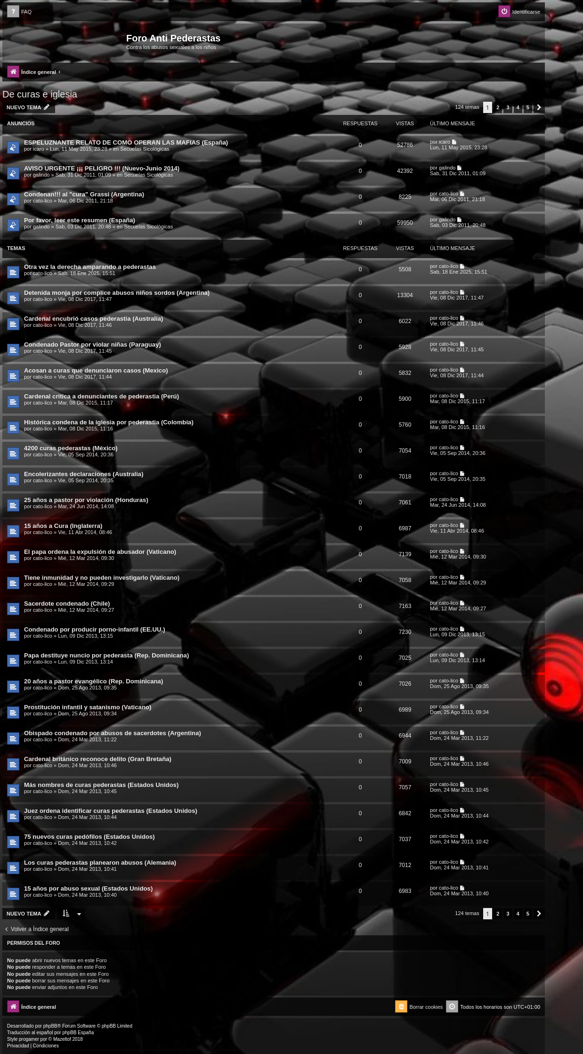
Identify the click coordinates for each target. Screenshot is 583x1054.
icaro (38, 149)
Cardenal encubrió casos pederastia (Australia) (93, 318)
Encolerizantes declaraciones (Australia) (84, 474)
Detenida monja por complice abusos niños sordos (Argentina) (117, 292)
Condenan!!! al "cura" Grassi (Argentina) (84, 194)
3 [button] (507, 107)
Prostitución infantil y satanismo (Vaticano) (87, 707)
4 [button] (518, 107)
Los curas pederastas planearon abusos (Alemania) (100, 862)
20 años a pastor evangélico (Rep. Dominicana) (93, 681)
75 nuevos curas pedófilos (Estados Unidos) (89, 836)
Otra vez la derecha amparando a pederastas (90, 266)
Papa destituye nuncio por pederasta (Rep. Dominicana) (106, 655)
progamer (29, 1039)
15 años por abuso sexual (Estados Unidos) (88, 888)
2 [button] (497, 107)
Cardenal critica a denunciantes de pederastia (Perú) (101, 396)
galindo (41, 175)
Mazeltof (62, 1039)
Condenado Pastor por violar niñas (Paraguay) (92, 344)
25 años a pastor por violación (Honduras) (86, 499)
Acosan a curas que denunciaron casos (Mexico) (96, 370)
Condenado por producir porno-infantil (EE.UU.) (94, 629)
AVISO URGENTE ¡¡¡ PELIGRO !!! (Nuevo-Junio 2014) (101, 168)
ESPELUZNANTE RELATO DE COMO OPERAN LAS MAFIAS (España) (126, 142)
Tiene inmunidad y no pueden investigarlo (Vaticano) (101, 577)
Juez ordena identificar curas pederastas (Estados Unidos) (110, 810)
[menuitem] (19, 12)
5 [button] (527, 107)
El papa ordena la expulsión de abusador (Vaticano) (100, 551)
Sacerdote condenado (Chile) (67, 603)
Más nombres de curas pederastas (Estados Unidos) (101, 784)
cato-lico (42, 200)
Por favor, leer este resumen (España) (79, 220)
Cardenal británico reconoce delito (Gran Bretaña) (97, 758)
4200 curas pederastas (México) (71, 448)
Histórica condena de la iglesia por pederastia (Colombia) (109, 422)
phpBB (50, 1026)
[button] (539, 107)
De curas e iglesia (39, 94)
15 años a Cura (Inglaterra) (63, 525)
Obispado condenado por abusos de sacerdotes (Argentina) (112, 733)
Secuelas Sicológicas (144, 149)
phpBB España (78, 1032)
